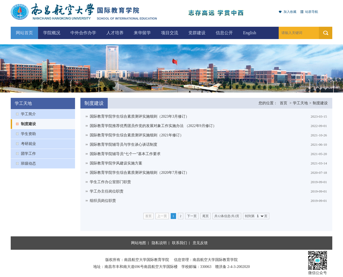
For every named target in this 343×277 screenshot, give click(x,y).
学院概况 (51, 32)
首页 (283, 103)
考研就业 (28, 144)
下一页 (192, 216)
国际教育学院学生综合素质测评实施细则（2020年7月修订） (139, 173)
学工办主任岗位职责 (107, 191)
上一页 (162, 216)
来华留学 (142, 32)
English (249, 32)
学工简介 (28, 114)
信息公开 (224, 32)
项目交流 (169, 32)
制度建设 (28, 124)
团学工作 (28, 154)
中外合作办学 (83, 32)
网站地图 (138, 243)
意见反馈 (200, 243)
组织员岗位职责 (103, 201)
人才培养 (115, 32)
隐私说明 (159, 243)
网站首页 (24, 32)
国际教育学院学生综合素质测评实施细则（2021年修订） (137, 135)
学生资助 (28, 134)
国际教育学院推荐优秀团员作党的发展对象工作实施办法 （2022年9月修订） (153, 126)
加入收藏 (290, 12)
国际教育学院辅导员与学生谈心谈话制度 (123, 145)
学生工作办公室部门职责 (110, 182)
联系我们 (179, 243)
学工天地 (300, 103)
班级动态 (28, 163)
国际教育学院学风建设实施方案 (116, 163)
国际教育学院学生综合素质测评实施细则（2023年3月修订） (139, 116)
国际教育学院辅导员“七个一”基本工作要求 (125, 154)
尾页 (205, 216)
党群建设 (197, 32)
